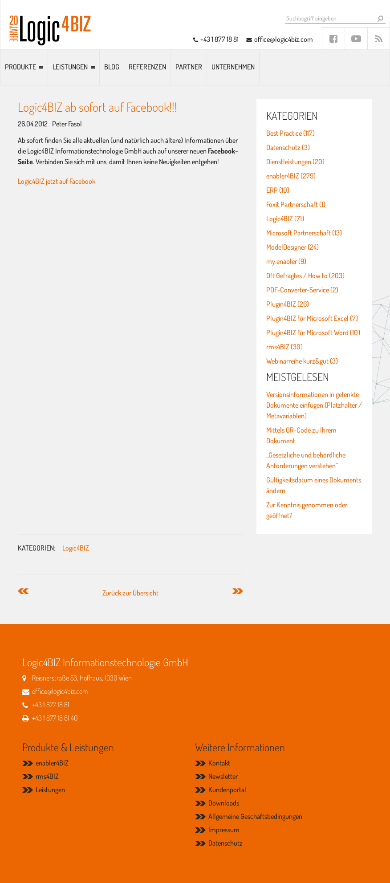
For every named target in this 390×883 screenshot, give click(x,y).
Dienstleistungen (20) (295, 161)
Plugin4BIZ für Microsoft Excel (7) (312, 318)
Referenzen (147, 66)
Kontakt (219, 762)
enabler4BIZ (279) (291, 175)
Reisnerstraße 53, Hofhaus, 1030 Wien (82, 677)
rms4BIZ (47, 776)
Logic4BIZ (75, 547)
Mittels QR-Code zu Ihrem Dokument (301, 435)
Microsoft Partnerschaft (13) (304, 232)
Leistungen (70, 66)
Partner (188, 66)
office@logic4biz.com (283, 39)
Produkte (20, 66)
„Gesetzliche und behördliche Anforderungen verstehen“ (305, 460)
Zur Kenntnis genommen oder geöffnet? (306, 510)
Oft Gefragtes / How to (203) (305, 275)
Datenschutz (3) (288, 147)
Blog (111, 66)
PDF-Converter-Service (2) (302, 289)
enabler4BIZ (52, 762)
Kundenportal (227, 789)
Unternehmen (233, 66)
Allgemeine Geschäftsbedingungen (255, 816)
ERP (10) (277, 190)
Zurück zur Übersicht (130, 592)
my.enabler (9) (286, 261)
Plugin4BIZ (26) (287, 304)
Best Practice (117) (290, 133)
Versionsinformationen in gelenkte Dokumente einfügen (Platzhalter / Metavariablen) (314, 405)
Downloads (223, 802)
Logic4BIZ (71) (285, 218)
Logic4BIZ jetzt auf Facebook (56, 181)
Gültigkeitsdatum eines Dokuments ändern (313, 485)
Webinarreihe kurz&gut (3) (302, 360)
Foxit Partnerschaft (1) (295, 204)
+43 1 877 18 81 (219, 39)
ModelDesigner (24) (292, 247)
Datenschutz (225, 842)
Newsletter (223, 776)
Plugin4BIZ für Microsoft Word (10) (313, 332)
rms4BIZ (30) (284, 346)
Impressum (224, 829)
